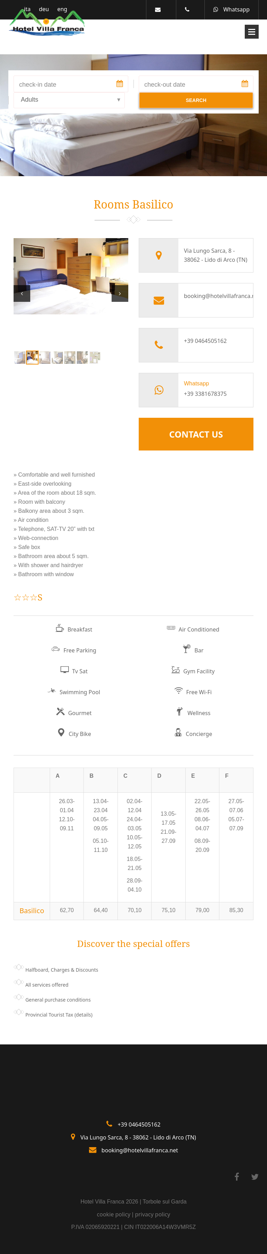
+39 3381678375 (205, 394)
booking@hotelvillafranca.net (216, 296)
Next (120, 293)
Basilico (31, 910)
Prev (22, 293)
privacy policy (152, 1214)
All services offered (46, 984)
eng (62, 9)
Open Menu (252, 32)
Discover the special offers (133, 943)
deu (44, 9)
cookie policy (114, 1214)
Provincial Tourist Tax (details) (58, 1014)
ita (27, 9)
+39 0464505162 (205, 341)
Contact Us (196, 434)
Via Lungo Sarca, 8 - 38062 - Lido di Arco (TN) (138, 1137)
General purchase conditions (58, 999)
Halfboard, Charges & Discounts (61, 969)
